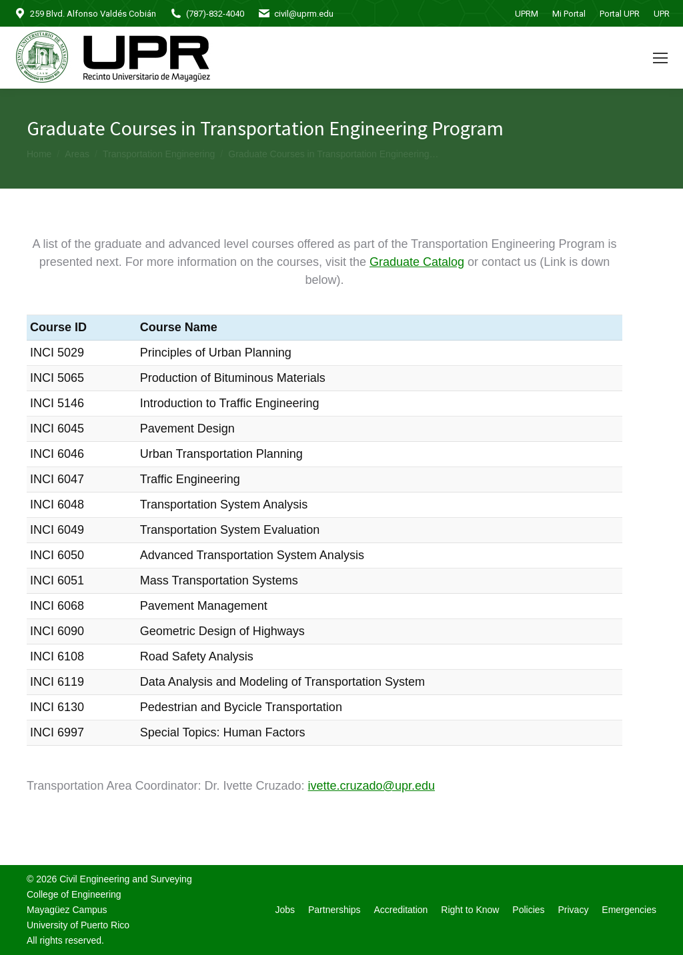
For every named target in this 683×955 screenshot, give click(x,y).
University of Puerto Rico (78, 925)
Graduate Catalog (417, 262)
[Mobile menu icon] (660, 58)
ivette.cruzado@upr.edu (371, 785)
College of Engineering (74, 894)
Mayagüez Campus (67, 909)
